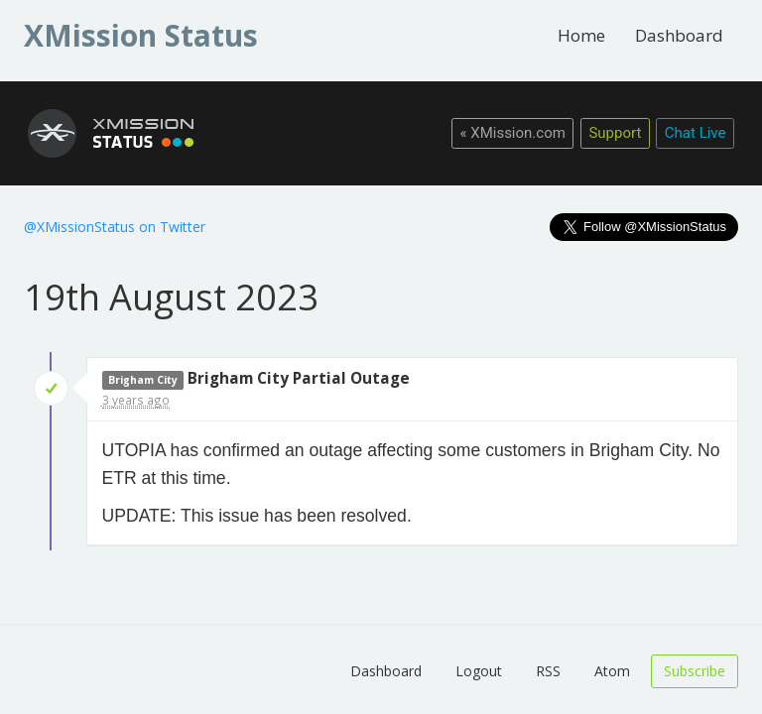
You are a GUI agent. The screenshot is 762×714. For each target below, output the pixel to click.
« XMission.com (512, 133)
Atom (612, 670)
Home (581, 35)
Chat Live (695, 133)
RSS (548, 670)
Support (614, 133)
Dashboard (679, 35)
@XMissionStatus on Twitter (114, 226)
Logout (478, 670)
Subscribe (694, 670)
